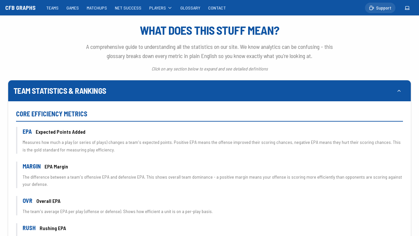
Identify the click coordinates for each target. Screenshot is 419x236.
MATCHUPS (97, 7)
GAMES (72, 7)
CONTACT (217, 7)
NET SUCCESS (128, 7)
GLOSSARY (190, 7)
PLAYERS (161, 7)
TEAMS (52, 7)
